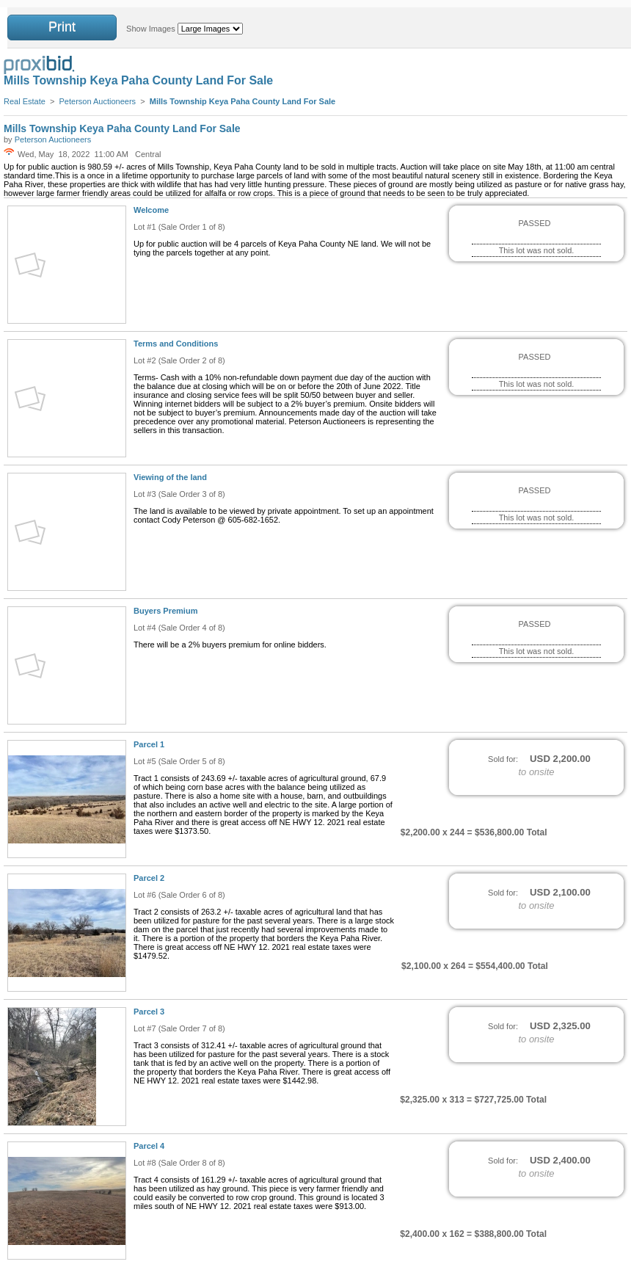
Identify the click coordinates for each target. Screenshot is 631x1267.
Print (62, 27)
